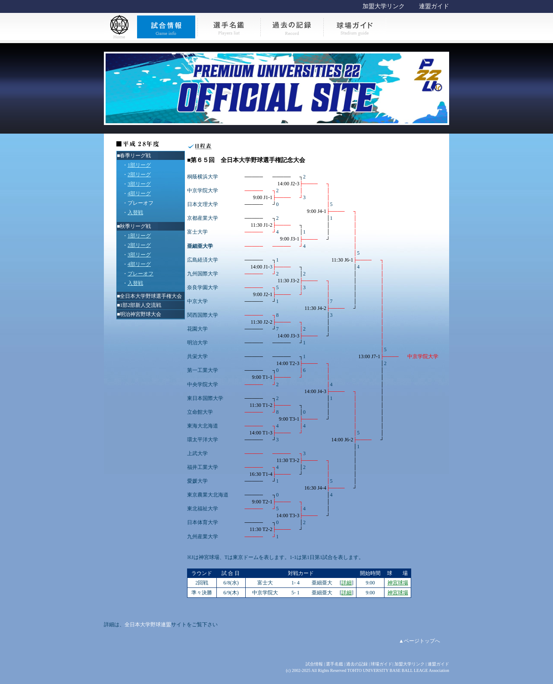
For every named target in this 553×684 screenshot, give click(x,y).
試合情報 (314, 664)
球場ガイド (381, 664)
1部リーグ (139, 165)
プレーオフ (140, 203)
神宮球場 (397, 583)
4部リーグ (139, 194)
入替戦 (135, 212)
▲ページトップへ (419, 641)
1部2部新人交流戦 (140, 305)
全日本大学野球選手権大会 (151, 296)
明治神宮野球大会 (140, 314)
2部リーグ (139, 175)
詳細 (346, 583)
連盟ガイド (434, 6)
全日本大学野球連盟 (148, 625)
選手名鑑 (334, 664)
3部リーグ (139, 184)
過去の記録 (357, 664)
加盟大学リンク (383, 6)
